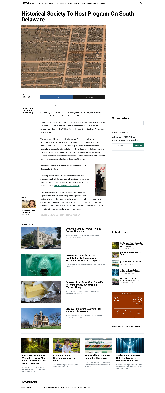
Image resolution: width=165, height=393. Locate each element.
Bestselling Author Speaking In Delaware (28, 212)
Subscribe (138, 145)
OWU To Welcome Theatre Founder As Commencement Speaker (131, 279)
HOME (23, 387)
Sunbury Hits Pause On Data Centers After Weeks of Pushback (131, 271)
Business (103, 3)
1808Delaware (27, 3)
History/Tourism (86, 3)
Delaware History (27, 113)
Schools (76, 3)
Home (41, 3)
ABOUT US (30, 387)
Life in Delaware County (64, 3)
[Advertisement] (128, 185)
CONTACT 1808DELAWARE (81, 387)
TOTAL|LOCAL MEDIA (132, 326)
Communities (48, 3)
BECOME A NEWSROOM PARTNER (47, 387)
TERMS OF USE (65, 387)
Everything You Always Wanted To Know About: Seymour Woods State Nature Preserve (131, 244)
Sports (95, 3)
